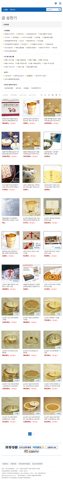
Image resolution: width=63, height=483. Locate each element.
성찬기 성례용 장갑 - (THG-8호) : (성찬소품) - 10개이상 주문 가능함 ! (31, 186)
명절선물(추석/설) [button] (32, 67)
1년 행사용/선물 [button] (9, 56)
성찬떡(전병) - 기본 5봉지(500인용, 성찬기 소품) (51, 153)
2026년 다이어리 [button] (9, 34)
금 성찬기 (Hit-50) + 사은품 (51, 317)
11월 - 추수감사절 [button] (49, 63)
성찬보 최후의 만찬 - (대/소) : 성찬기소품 (52, 252)
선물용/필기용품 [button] (48, 37)
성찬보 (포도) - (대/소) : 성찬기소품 (31, 252)
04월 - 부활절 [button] (32, 60)
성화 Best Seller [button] (8, 88)
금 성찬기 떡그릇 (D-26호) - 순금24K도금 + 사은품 (10, 418)
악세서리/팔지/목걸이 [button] (11, 51)
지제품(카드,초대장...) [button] (37, 44)
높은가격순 (32, 95)
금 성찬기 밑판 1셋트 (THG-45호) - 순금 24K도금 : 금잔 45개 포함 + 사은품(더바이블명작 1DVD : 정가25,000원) (52, 418)
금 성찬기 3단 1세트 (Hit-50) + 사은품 (10, 318)
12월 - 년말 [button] (21, 67)
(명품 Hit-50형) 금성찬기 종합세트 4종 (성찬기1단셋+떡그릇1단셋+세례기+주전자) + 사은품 (52, 120)
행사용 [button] (55, 47)
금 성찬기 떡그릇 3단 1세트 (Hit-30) (10, 352)
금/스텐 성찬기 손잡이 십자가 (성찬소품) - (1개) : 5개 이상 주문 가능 (52, 186)
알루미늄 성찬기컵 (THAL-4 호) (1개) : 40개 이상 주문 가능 (31, 120)
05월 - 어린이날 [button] (43, 60)
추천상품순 (13, 95)
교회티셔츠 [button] (20, 34)
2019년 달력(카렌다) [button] (10, 84)
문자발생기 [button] (16, 37)
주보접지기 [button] (25, 44)
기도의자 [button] (7, 37)
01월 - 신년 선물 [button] (9, 60)
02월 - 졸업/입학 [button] (21, 60)
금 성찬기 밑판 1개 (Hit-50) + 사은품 (31, 318)
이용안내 (5, 464)
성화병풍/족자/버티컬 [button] (11, 41)
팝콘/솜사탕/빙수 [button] (32, 47)
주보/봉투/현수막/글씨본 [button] (12, 44)
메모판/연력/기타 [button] (36, 88)
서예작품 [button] (37, 37)
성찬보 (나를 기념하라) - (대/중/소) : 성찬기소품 (10, 285)
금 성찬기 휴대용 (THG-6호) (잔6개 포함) (52, 219)
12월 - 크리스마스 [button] (10, 67)
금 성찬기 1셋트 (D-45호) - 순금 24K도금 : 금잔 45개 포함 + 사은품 (52, 385)
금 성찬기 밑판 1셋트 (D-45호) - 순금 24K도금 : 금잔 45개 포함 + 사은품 (31, 385)
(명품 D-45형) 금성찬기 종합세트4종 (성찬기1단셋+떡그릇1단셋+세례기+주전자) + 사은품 (31, 153)
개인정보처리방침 (24, 464)
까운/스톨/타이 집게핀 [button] (45, 34)
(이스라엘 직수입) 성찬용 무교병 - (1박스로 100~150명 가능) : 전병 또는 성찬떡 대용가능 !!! (10, 186)
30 (41, 95)
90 (49, 95)
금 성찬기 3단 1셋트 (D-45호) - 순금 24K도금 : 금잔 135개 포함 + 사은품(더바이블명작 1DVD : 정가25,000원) (10, 385)
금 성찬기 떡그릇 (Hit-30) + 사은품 (52, 352)
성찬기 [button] (6, 72)
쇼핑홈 (5, 9)
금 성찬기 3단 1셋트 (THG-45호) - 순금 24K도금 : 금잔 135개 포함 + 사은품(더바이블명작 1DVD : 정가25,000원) (31, 418)
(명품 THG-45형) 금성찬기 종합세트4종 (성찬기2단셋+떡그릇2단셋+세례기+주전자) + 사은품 (10, 153)
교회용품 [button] (6, 24)
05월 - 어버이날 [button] (9, 63)
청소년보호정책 (37, 464)
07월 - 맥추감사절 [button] (21, 63)
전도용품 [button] (40, 41)
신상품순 (5, 95)
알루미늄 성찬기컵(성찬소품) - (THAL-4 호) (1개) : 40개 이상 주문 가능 (10, 252)
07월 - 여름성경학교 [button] (35, 63)
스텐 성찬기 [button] (8, 76)
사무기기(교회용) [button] (27, 37)
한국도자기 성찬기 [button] (41, 76)
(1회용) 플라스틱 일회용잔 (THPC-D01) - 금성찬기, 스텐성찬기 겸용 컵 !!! (10, 219)
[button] (29, 75)
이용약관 (13, 464)
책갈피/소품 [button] (49, 44)
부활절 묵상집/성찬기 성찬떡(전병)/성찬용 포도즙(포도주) (31, 285)
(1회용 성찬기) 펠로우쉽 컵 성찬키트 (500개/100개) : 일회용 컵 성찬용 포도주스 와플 (10, 120)
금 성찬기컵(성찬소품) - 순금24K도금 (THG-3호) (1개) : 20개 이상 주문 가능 (31, 219)
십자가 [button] (22, 41)
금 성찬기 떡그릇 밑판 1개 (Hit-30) (30, 352)
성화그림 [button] (18, 88)
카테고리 (12, 9)
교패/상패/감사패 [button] (31, 34)
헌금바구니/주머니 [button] (44, 47)
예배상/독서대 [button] (31, 41)
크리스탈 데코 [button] (9, 47)
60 (45, 95)
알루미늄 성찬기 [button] (19, 76)
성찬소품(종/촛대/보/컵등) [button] (12, 79)
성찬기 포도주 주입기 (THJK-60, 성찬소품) (52, 285)
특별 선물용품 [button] (20, 47)
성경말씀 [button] (26, 88)
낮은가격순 (22, 95)
